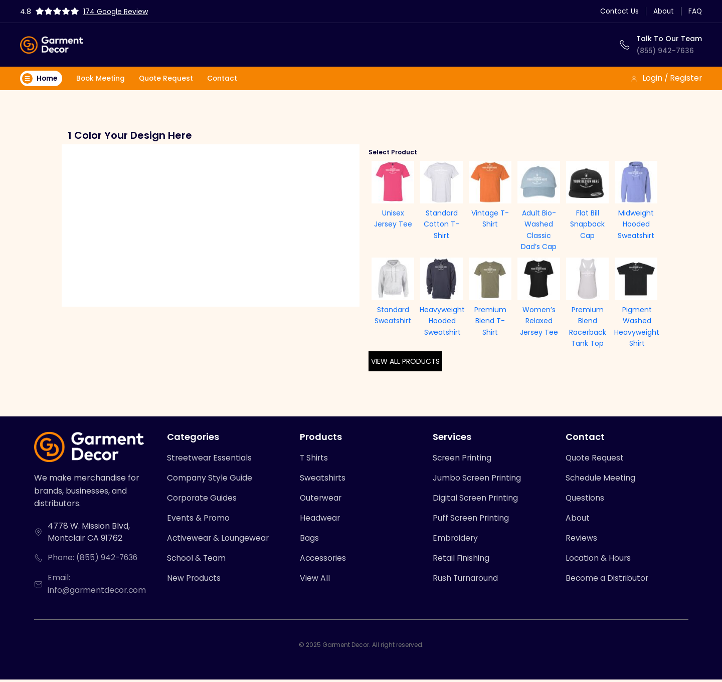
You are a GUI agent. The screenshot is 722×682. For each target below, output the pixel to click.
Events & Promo (198, 520)
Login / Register (665, 78)
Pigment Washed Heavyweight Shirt (636, 327)
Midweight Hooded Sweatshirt (636, 224)
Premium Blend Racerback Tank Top (587, 327)
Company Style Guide (209, 479)
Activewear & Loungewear (218, 540)
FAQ (695, 11)
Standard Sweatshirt (393, 315)
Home (40, 78)
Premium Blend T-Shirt (490, 321)
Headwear (320, 520)
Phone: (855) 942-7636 (94, 559)
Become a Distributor (608, 581)
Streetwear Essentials (210, 459)
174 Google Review (116, 12)
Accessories (323, 560)
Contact (226, 79)
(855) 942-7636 (665, 51)
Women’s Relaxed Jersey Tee (539, 321)
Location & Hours (599, 560)
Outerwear (321, 499)
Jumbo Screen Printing (477, 479)
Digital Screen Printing (476, 499)
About (662, 11)
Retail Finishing (461, 560)
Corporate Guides (202, 499)
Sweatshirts (323, 479)
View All (315, 581)
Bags (309, 540)
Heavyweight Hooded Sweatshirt (442, 321)
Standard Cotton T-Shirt (441, 224)
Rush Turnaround (466, 581)
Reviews (581, 540)
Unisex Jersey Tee (393, 219)
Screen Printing (463, 459)
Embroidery (456, 540)
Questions (585, 499)
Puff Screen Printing (471, 520)
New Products (194, 581)
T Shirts (314, 459)
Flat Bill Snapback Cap (587, 224)
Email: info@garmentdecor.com (98, 586)
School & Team (197, 560)
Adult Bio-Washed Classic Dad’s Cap (539, 230)
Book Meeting (102, 79)
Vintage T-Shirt (490, 219)
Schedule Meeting (601, 479)
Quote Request (169, 79)
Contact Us (618, 11)
